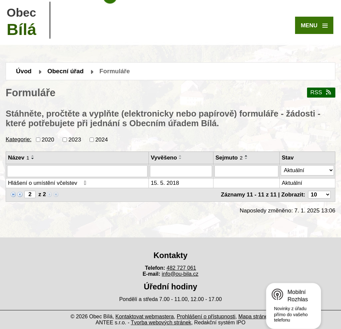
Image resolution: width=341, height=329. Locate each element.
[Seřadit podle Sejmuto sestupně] (246, 158)
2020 (48, 139)
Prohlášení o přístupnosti (206, 316)
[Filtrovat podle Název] (77, 171)
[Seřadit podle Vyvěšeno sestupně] (180, 158)
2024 (101, 139)
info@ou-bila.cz (180, 274)
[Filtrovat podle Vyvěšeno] (181, 171)
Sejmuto (229, 158)
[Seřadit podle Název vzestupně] (33, 156)
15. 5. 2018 (165, 183)
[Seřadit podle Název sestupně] (33, 158)
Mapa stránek (254, 316)
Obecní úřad (65, 71)
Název (18, 158)
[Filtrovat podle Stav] (307, 170)
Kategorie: (19, 139)
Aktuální (292, 183)
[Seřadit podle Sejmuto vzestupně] (246, 156)
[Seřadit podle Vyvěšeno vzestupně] (180, 156)
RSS (321, 92)
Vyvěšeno (164, 158)
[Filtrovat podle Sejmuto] (246, 171)
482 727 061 (181, 268)
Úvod (24, 71)
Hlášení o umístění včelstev (48, 183)
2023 (75, 139)
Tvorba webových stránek (161, 322)
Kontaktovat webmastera (145, 316)
